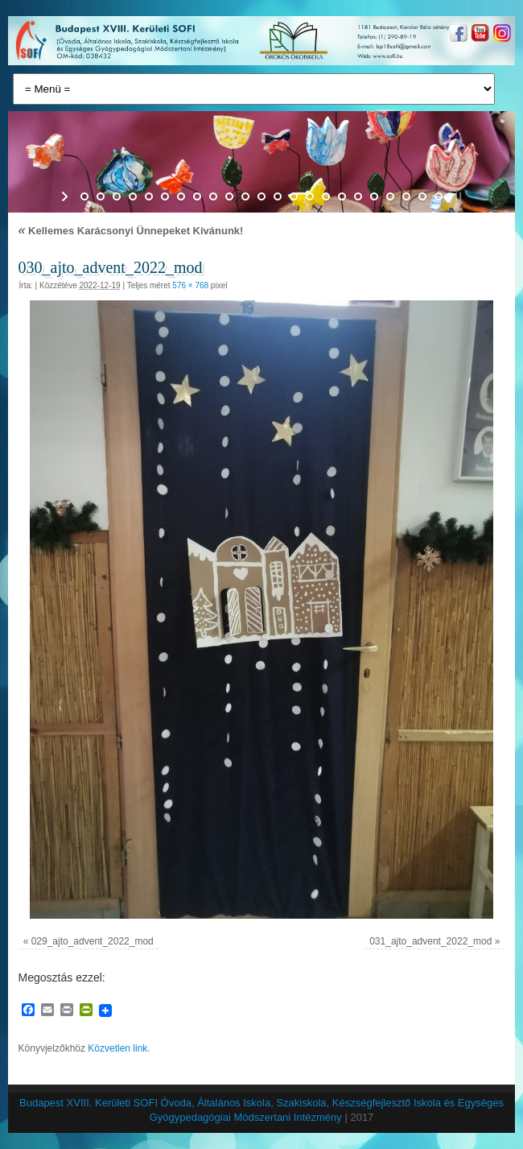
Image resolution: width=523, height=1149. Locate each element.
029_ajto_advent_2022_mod (92, 941)
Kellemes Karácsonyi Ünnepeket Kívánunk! (131, 231)
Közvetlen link (117, 1048)
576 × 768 (190, 285)
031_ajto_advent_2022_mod (430, 941)
